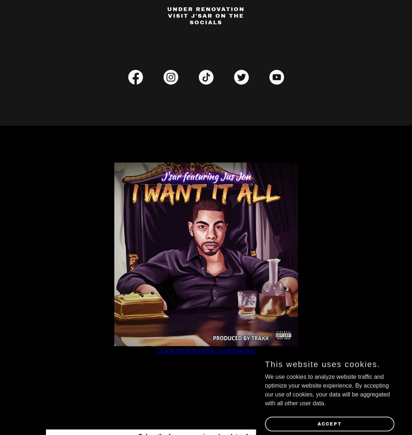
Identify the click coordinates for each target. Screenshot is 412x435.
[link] (206, 22)
